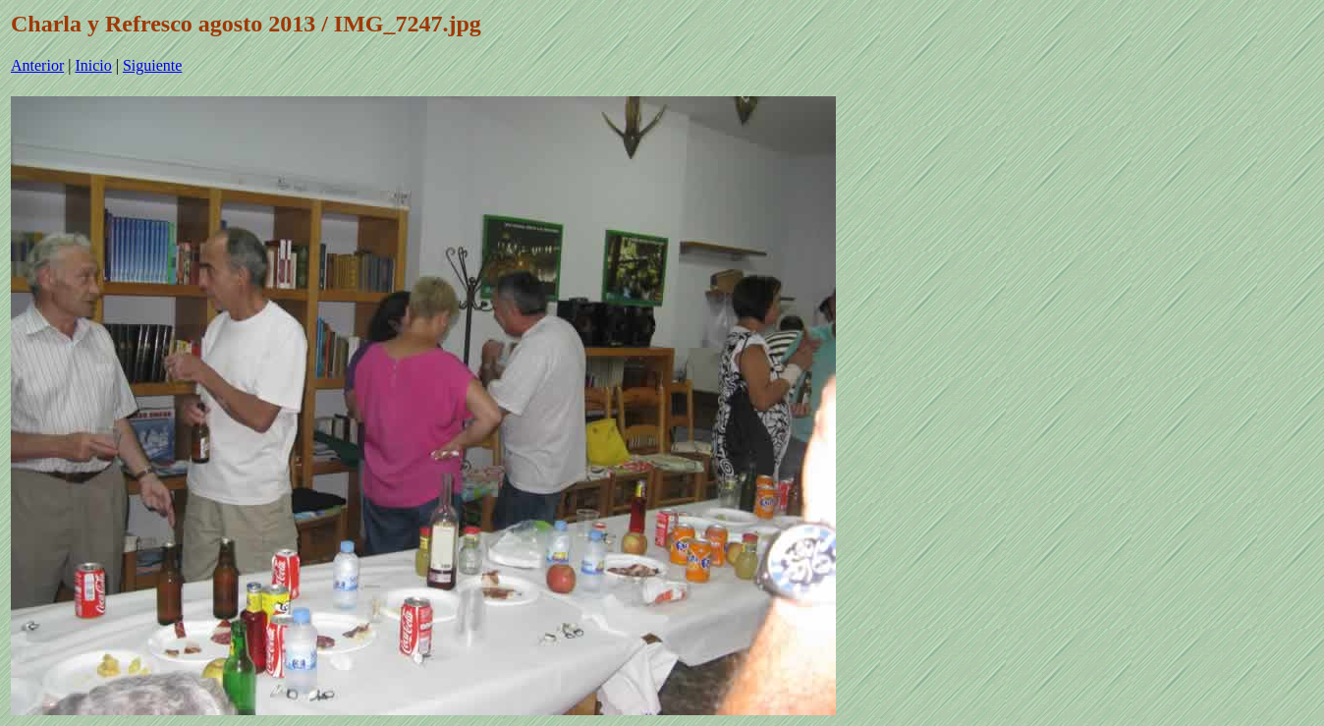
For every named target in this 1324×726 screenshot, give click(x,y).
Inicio (93, 65)
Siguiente (152, 65)
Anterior (37, 65)
